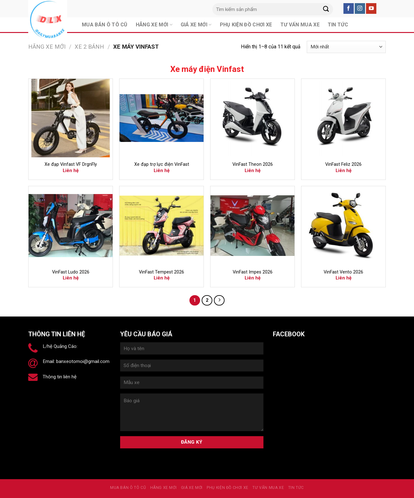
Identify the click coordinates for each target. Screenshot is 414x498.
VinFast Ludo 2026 (70, 272)
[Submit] (326, 9)
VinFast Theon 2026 (252, 164)
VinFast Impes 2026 (253, 272)
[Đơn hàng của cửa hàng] (346, 47)
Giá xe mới (192, 487)
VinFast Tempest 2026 (161, 272)
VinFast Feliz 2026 (343, 164)
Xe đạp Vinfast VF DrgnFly (71, 164)
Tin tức (296, 487)
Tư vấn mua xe (268, 487)
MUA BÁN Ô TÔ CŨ (128, 487)
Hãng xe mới (47, 46)
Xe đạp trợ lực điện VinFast (161, 164)
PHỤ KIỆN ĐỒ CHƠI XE (227, 487)
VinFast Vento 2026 (343, 272)
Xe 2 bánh (89, 46)
